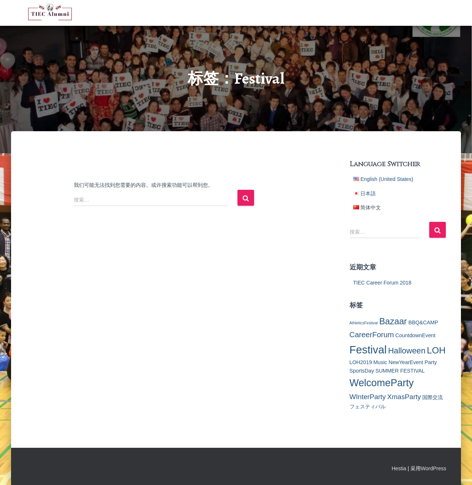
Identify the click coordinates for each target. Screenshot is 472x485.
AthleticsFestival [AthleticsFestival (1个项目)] (364, 323)
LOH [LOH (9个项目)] (436, 350)
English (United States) (386, 179)
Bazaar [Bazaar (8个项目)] (393, 321)
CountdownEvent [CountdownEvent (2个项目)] (415, 335)
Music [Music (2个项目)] (380, 362)
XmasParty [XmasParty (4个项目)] (404, 397)
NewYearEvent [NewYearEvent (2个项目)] (406, 362)
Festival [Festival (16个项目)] (368, 349)
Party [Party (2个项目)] (430, 362)
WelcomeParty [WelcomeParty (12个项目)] (382, 382)
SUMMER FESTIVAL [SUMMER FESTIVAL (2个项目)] (400, 371)
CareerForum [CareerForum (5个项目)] (372, 335)
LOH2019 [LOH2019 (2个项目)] (361, 362)
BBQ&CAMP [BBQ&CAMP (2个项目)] (423, 322)
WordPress (433, 468)
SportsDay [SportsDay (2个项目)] (362, 371)
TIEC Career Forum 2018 (382, 283)
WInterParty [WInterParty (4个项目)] (368, 397)
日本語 (368, 193)
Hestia (399, 468)
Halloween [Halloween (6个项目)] (406, 350)
